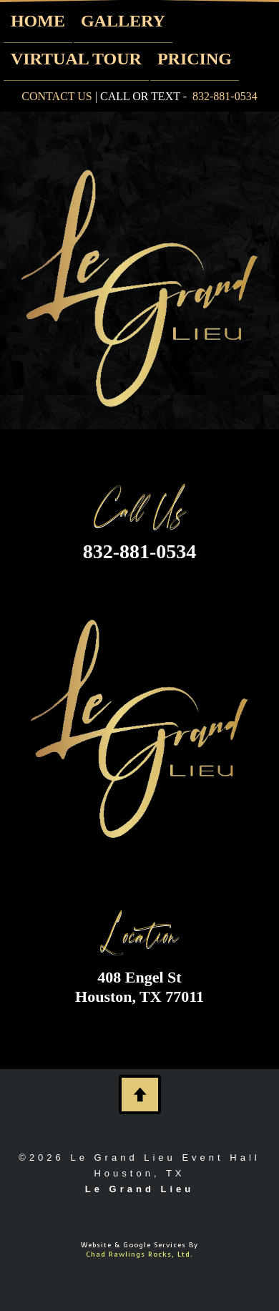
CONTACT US (56, 96)
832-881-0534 (225, 96)
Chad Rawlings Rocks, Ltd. (139, 1254)
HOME (38, 20)
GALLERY (123, 20)
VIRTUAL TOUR (76, 58)
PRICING (194, 58)
